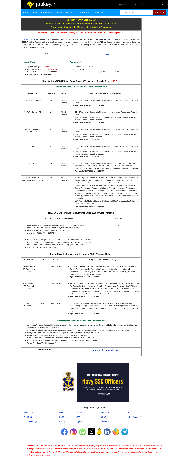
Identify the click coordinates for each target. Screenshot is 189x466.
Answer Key (84, 12)
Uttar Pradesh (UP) (31, 422)
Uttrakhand (105, 422)
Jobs (35, 12)
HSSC (61, 417)
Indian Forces (29, 412)
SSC (128, 412)
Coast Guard (81, 412)
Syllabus (70, 12)
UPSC (103, 417)
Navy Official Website (105, 350)
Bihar (61, 412)
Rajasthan (80, 422)
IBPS (78, 417)
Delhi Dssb (28, 417)
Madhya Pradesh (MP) (134, 417)
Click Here (105, 54)
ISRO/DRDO (106, 412)
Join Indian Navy (29, 39)
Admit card (46, 12)
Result (59, 12)
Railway (62, 422)
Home (26, 12)
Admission (99, 12)
